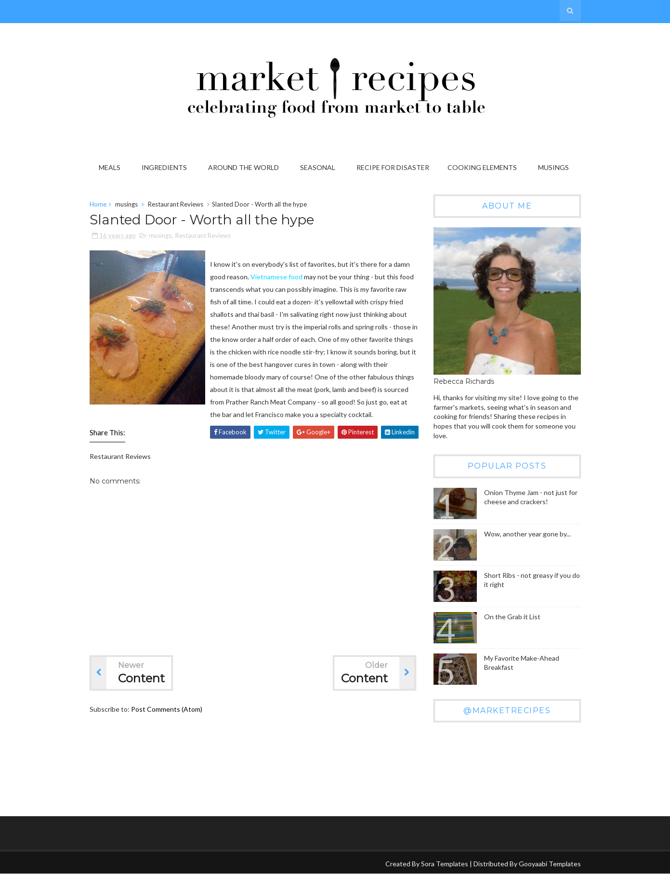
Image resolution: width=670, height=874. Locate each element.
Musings (553, 167)
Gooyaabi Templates (550, 864)
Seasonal (317, 167)
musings (126, 204)
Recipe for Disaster (392, 167)
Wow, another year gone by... (527, 534)
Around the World (243, 167)
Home (98, 204)
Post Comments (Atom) (166, 709)
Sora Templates (444, 864)
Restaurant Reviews (175, 204)
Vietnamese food (276, 277)
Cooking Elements (482, 167)
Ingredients (164, 167)
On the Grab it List (512, 617)
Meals (109, 167)
